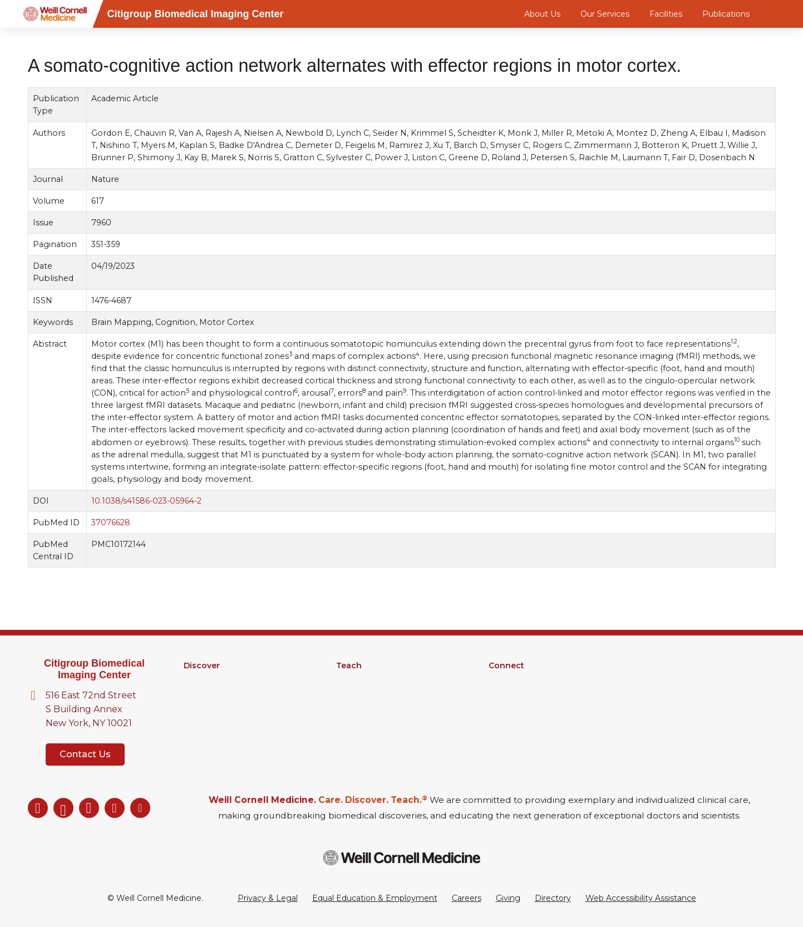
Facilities (665, 14)
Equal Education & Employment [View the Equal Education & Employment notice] (374, 898)
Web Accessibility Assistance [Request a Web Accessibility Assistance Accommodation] (640, 898)
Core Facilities (210, 694)
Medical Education (372, 708)
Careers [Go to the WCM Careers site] (466, 898)
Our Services (604, 14)
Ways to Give (514, 723)
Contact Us (85, 754)
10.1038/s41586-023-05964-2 (146, 501)
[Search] (777, 14)
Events (502, 708)
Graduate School (368, 679)
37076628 (110, 522)
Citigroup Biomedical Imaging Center (94, 669)
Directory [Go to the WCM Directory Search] (553, 898)
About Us (542, 14)
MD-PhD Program (372, 694)
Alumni (502, 679)
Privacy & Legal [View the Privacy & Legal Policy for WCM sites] (268, 898)
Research (202, 679)
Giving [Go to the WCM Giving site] (508, 898)
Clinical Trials (207, 708)
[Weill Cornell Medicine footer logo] (402, 858)
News (500, 694)
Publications (726, 14)
